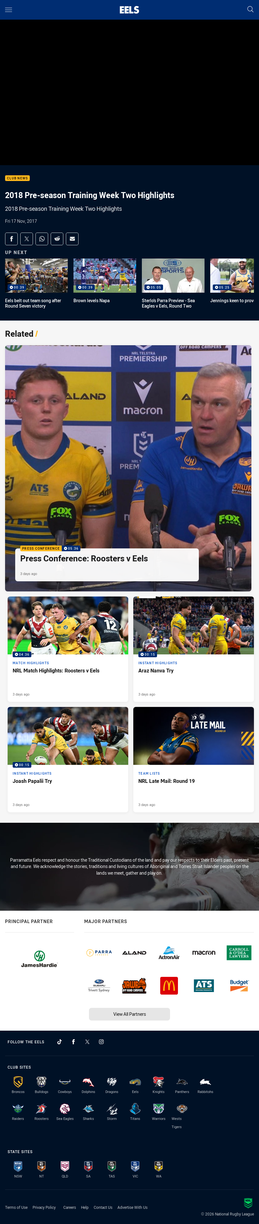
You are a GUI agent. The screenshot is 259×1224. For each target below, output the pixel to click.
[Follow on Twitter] (87, 1041)
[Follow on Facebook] (73, 1041)
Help (85, 1207)
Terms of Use (16, 1207)
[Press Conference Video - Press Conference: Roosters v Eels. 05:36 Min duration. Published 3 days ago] (128, 468)
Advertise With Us (132, 1207)
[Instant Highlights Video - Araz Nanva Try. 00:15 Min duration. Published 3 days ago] (193, 649)
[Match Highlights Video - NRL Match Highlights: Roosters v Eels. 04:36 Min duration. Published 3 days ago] (68, 649)
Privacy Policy (44, 1207)
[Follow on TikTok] (59, 1041)
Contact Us (103, 1207)
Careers (69, 1207)
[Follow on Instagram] (101, 1041)
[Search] (250, 10)
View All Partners (129, 1014)
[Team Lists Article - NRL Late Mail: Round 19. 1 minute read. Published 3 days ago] (193, 759)
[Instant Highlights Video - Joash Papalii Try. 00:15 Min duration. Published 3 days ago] (68, 759)
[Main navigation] (8, 9)
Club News (17, 178)
